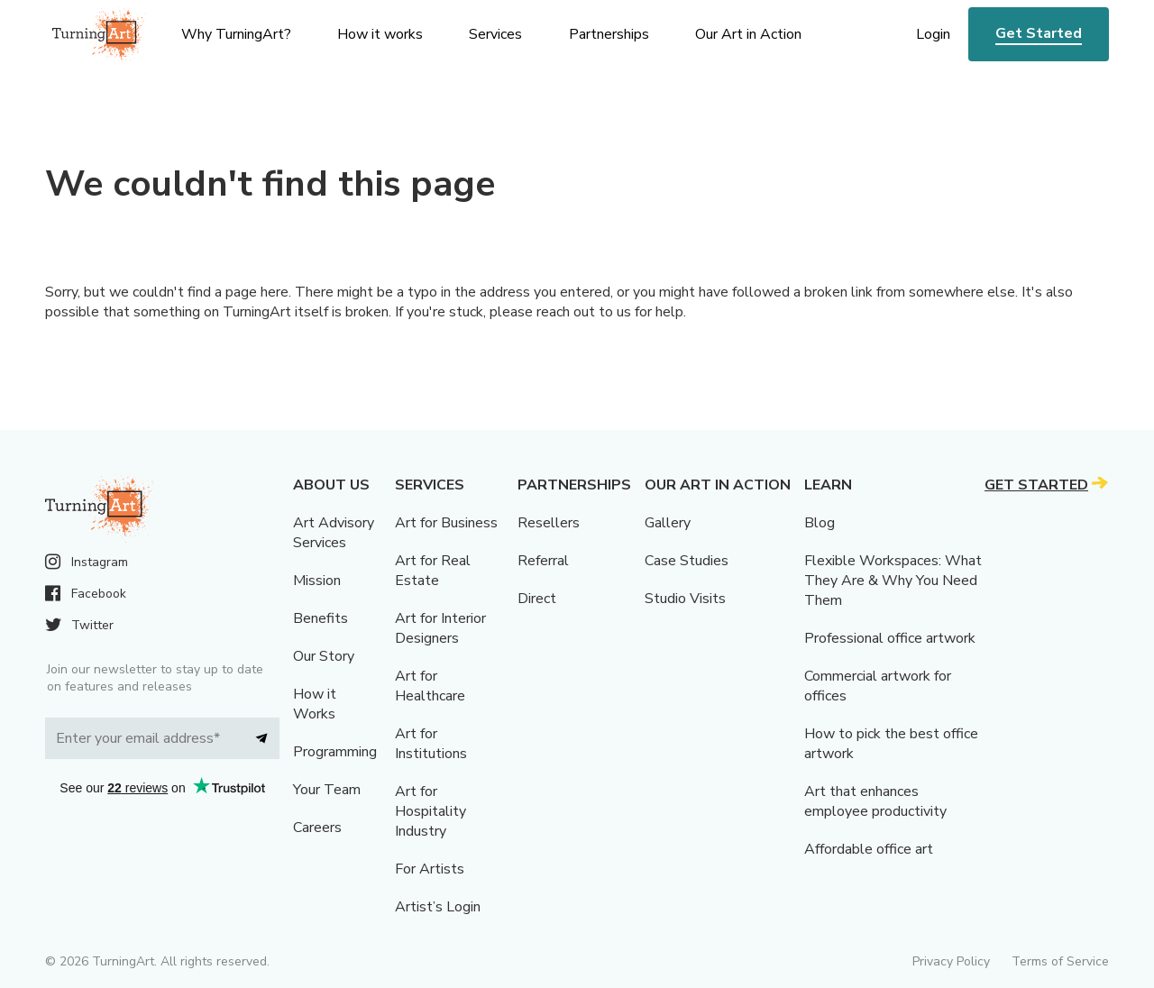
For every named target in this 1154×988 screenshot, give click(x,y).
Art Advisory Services (333, 533)
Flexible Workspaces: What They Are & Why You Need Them (893, 580)
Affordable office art (868, 849)
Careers (317, 827)
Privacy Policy (951, 961)
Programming (335, 752)
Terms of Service (1060, 961)
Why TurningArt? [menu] (236, 34)
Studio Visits (685, 598)
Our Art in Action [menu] (748, 34)
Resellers (548, 523)
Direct (536, 598)
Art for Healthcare (430, 686)
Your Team (327, 790)
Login (933, 34)
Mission (317, 580)
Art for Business (446, 523)
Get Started (1038, 33)
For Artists (429, 869)
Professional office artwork (889, 638)
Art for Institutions (431, 744)
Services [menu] (495, 34)
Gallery (668, 523)
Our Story (323, 656)
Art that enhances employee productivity (875, 801)
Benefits (320, 618)
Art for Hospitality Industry (430, 811)
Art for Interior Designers (440, 628)
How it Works (314, 704)
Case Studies (686, 561)
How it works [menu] (380, 34)
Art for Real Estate (433, 570)
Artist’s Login (438, 907)
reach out (565, 312)
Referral (543, 561)
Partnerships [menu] (609, 34)
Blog (819, 523)
